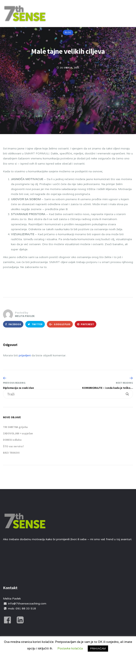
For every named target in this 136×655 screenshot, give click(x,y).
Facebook (13, 324)
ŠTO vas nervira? (13, 446)
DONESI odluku (12, 440)
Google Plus (59, 324)
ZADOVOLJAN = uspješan (18, 433)
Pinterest (85, 324)
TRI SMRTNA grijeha (15, 427)
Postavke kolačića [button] (70, 648)
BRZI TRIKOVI (11, 452)
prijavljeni (25, 355)
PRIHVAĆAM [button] (98, 648)
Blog (68, 32)
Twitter (35, 324)
